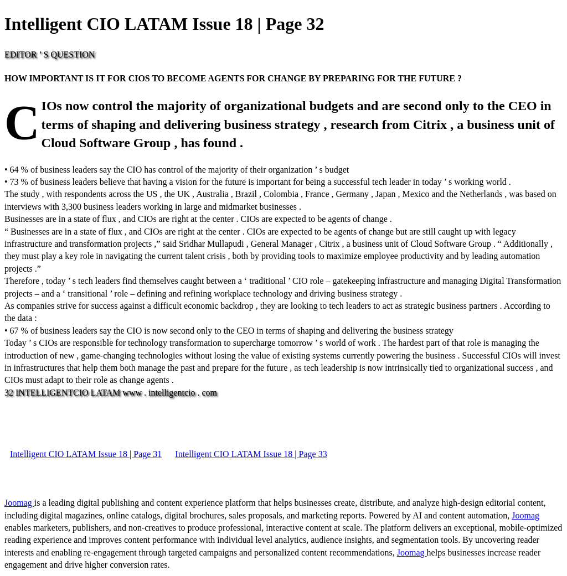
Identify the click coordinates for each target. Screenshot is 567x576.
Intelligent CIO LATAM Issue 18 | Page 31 (86, 454)
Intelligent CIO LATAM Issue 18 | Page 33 (251, 454)
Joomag (19, 502)
